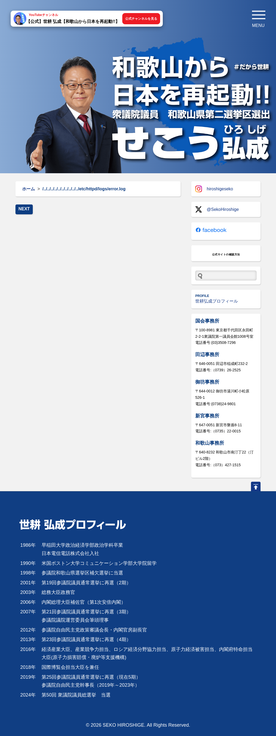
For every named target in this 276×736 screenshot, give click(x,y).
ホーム (28, 189)
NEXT (24, 209)
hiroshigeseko (214, 189)
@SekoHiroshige (217, 209)
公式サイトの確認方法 (226, 254)
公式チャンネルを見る (141, 19)
